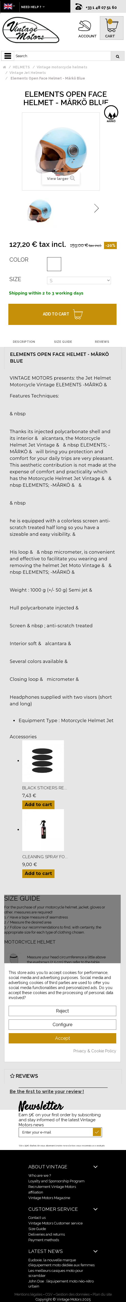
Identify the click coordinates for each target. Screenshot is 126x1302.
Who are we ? (39, 1175)
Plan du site (102, 1294)
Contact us (37, 1218)
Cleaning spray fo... (45, 856)
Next (96, 208)
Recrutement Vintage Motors (52, 1187)
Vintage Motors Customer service (55, 1223)
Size (15, 279)
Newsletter (40, 1107)
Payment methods (43, 1240)
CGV (49, 1294)
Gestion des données (73, 1294)
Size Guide (37, 1229)
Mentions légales (28, 1294)
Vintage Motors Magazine (49, 1198)
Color (18, 259)
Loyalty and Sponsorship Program (56, 1181)
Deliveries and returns (46, 1234)
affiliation (35, 1192)
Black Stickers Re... (44, 787)
